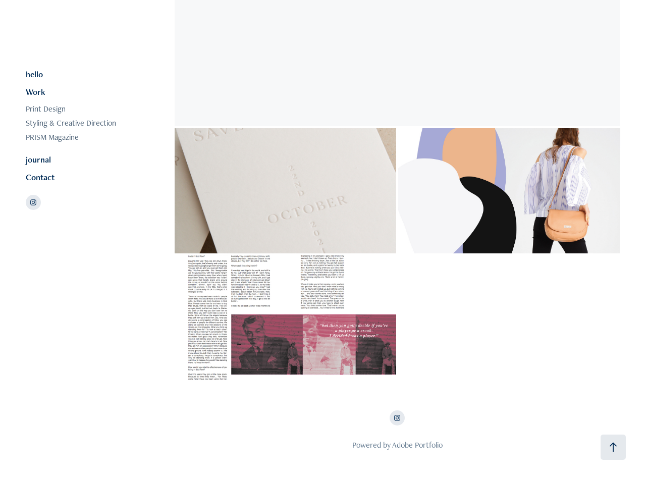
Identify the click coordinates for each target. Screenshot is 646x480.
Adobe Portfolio (417, 445)
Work (35, 91)
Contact (40, 177)
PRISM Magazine (52, 137)
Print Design (46, 108)
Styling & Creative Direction (71, 123)
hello (34, 74)
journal (38, 159)
